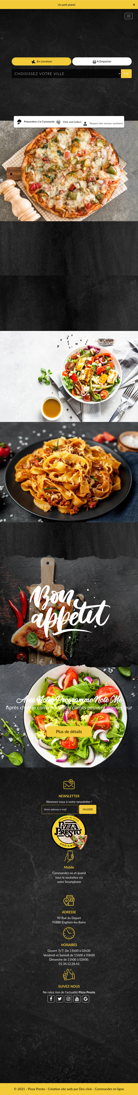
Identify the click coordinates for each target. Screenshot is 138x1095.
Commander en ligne (109, 1089)
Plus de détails (69, 731)
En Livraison (41, 61)
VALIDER (88, 809)
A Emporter (102, 61)
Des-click (85, 1089)
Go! (126, 73)
